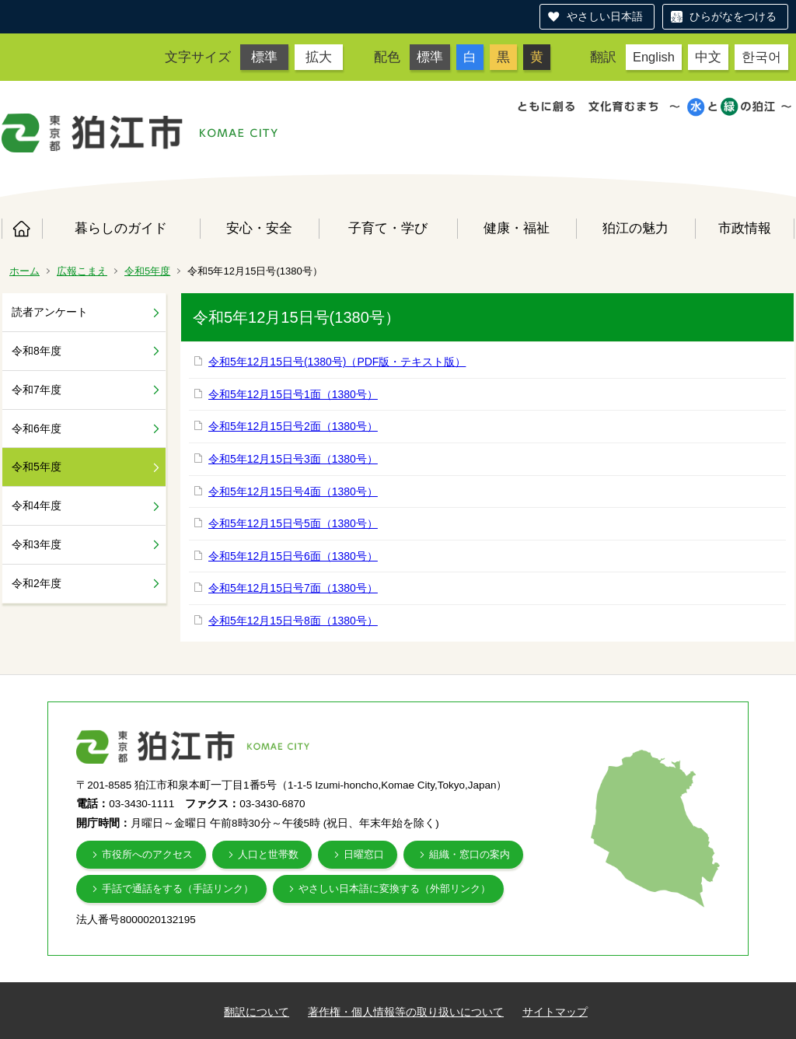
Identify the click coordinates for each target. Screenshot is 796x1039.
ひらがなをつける (733, 16)
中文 (708, 57)
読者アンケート (50, 312)
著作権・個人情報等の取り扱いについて (406, 1012)
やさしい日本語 (605, 16)
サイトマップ (555, 1012)
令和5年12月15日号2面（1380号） (293, 426)
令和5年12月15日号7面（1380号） (293, 588)
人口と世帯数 (268, 854)
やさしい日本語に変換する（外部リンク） (394, 888)
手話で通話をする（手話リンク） (177, 888)
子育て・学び (388, 228)
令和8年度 (36, 351)
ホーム (22, 228)
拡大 (318, 57)
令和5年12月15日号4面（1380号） (293, 491)
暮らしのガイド (121, 228)
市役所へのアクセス (147, 854)
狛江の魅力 (635, 228)
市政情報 (744, 228)
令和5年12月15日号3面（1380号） (293, 459)
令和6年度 (36, 428)
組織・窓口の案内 (469, 854)
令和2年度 (36, 583)
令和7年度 (36, 389)
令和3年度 (36, 544)
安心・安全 (259, 228)
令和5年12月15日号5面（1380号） (293, 523)
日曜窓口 (364, 854)
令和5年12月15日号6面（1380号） (293, 556)
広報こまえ (82, 271)
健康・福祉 (517, 228)
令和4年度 (36, 505)
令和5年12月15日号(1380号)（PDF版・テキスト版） (337, 361)
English (654, 57)
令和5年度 (147, 271)
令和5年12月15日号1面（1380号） (293, 394)
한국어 (761, 57)
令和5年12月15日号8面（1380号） (293, 620)
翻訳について (256, 1012)
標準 (264, 57)
